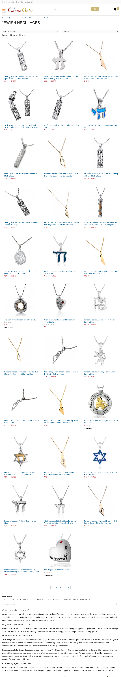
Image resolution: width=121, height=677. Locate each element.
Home (4, 18)
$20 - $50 (23, 599)
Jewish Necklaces (45, 18)
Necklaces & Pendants (29, 18)
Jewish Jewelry (13, 18)
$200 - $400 (70, 599)
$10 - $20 (9, 599)
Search (95, 9)
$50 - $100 (38, 599)
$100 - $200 (53, 599)
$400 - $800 (85, 599)
